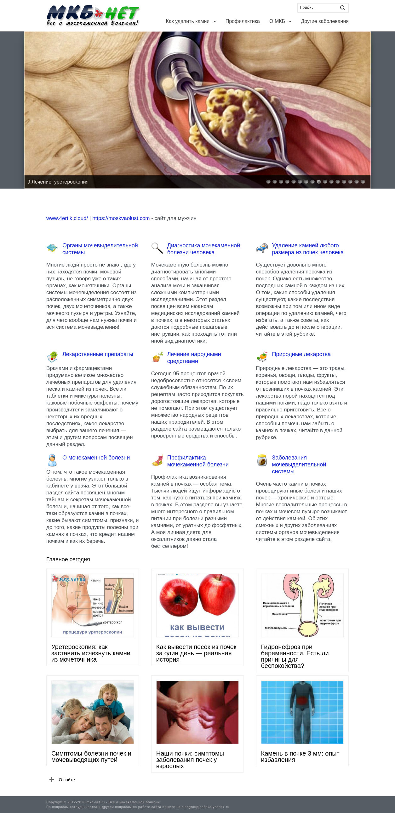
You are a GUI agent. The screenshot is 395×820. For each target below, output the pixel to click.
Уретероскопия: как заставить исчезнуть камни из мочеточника (90, 653)
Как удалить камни (188, 21)
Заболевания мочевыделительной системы (299, 464)
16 (362, 181)
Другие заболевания (325, 21)
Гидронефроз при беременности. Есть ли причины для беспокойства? (295, 656)
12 (337, 181)
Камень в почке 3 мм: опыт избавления (300, 756)
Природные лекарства (301, 354)
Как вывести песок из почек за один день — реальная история (196, 653)
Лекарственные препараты (97, 354)
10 (325, 181)
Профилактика (243, 21)
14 (350, 181)
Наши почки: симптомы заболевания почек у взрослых (190, 759)
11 (331, 181)
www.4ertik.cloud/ (67, 218)
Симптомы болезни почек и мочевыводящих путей (91, 756)
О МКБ (277, 21)
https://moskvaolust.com (121, 218)
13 (343, 181)
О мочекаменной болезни (96, 457)
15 (356, 181)
